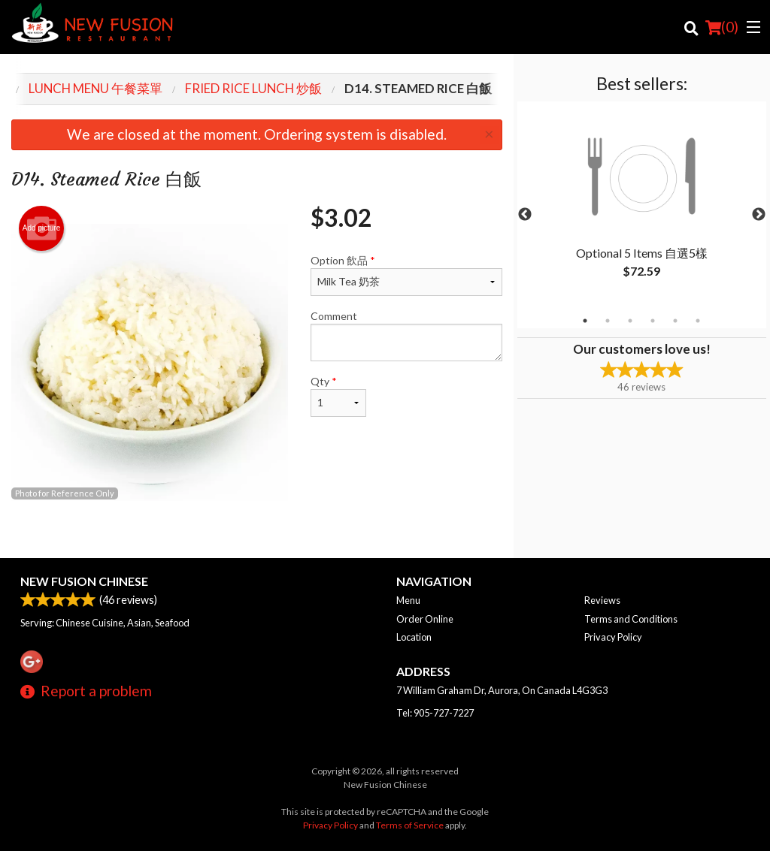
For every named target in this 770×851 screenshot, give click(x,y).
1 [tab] (585, 320)
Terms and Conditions (631, 619)
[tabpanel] (641, 205)
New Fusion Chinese (84, 581)
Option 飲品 (406, 275)
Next (758, 214)
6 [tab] (697, 320)
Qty (338, 396)
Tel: (435, 713)
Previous (524, 214)
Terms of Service (410, 825)
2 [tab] (607, 320)
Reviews (602, 600)
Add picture (42, 228)
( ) (721, 27)
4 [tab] (652, 320)
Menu (408, 600)
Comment (406, 335)
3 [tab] (630, 320)
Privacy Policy (613, 637)
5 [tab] (675, 320)
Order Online (424, 619)
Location (414, 637)
